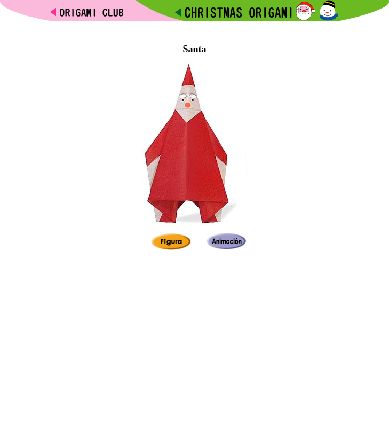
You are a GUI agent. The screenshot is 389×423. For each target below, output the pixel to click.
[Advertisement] (195, 25)
